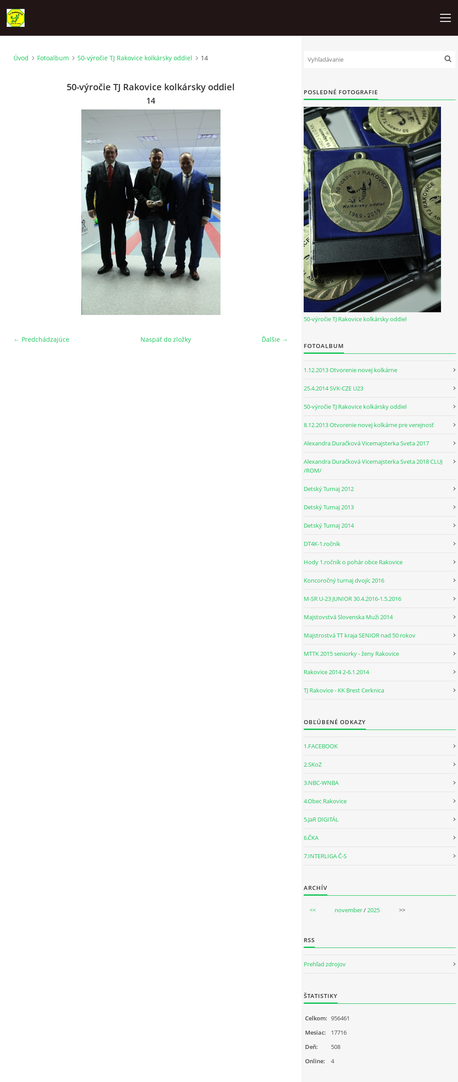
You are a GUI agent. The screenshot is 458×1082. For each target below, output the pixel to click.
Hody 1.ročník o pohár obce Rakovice (353, 562)
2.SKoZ (313, 764)
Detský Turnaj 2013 (329, 507)
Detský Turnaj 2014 (329, 525)
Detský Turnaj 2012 (329, 489)
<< (313, 910)
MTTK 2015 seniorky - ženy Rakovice (351, 654)
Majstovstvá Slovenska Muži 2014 (348, 617)
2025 (373, 910)
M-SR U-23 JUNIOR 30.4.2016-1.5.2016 (352, 599)
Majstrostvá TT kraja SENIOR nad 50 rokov (360, 635)
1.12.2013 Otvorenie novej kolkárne (350, 370)
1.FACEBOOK (321, 746)
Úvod (21, 58)
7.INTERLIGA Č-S (325, 856)
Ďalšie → (275, 339)
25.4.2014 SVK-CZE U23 (333, 388)
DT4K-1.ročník (322, 544)
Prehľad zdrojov (325, 964)
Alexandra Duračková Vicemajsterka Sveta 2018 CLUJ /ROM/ (373, 465)
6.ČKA (311, 838)
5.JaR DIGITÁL (321, 819)
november (348, 910)
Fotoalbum (53, 58)
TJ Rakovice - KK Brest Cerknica (344, 690)
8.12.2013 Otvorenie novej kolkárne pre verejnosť (369, 425)
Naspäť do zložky (165, 339)
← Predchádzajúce (41, 339)
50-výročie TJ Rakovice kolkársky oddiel (134, 58)
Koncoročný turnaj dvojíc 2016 (344, 580)
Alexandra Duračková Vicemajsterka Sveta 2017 (366, 443)
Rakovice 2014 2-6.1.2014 (336, 672)
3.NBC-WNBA (321, 783)
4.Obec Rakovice (325, 801)
